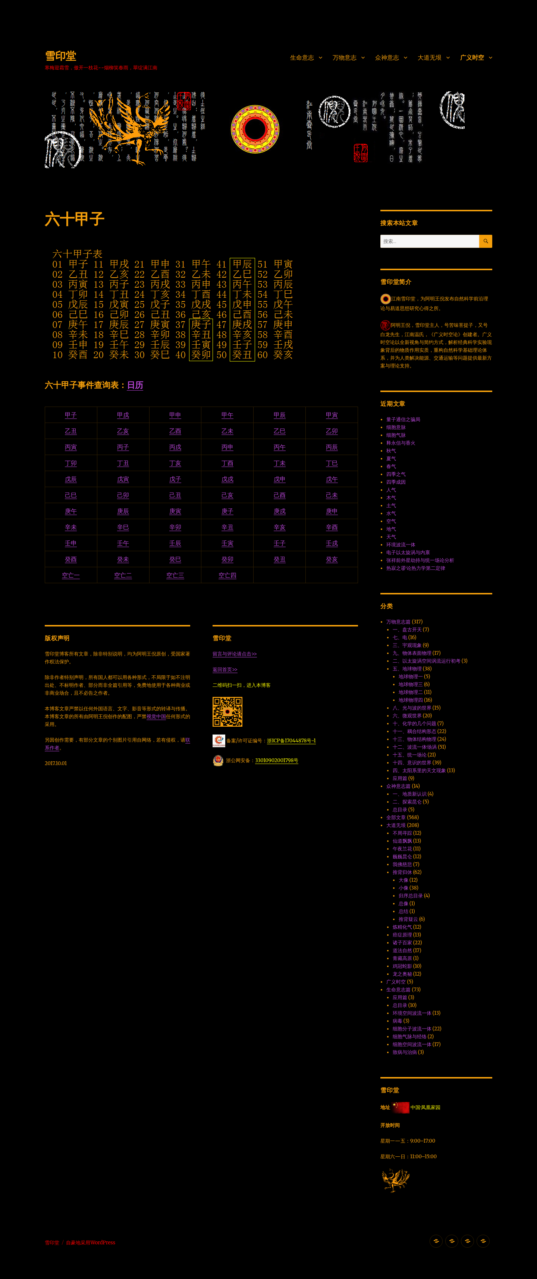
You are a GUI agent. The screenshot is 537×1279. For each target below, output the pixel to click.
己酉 (280, 495)
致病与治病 (405, 1052)
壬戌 (332, 543)
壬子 (280, 543)
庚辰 (123, 511)
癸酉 (71, 559)
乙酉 (175, 431)
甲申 (175, 415)
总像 (403, 903)
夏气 (391, 458)
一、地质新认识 (410, 794)
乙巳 (280, 431)
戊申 (280, 479)
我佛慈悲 (402, 864)
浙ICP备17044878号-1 (291, 741)
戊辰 (71, 479)
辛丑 (227, 527)
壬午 (123, 543)
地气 (391, 529)
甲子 (71, 415)
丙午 (280, 447)
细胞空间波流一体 (412, 1044)
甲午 (227, 415)
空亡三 (175, 575)
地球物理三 (411, 684)
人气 (391, 490)
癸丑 (280, 559)
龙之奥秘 (402, 974)
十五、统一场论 (410, 755)
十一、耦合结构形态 (414, 731)
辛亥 (280, 527)
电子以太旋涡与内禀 (408, 552)
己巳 (71, 495)
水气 (391, 513)
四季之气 (396, 474)
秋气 (391, 451)
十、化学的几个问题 (414, 723)
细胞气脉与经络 (410, 1036)
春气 (391, 466)
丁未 (280, 463)
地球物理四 (411, 700)
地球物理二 (411, 692)
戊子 (175, 479)
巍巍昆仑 (402, 856)
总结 (403, 911)
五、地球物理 (407, 669)
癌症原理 (402, 935)
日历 (135, 385)
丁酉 (227, 463)
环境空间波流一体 (412, 1013)
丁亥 (175, 463)
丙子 (123, 447)
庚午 (71, 511)
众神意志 (387, 57)
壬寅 (227, 543)
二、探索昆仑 (407, 802)
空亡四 (227, 575)
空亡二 (123, 575)
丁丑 (123, 463)
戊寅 (123, 479)
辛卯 (175, 527)
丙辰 (332, 447)
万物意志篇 (398, 622)
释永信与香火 (400, 443)
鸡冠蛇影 (402, 966)
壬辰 (175, 543)
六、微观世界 (407, 716)
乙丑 (71, 431)
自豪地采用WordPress (90, 1242)
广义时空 (472, 57)
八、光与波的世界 (412, 708)
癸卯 (227, 559)
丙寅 (71, 447)
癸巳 (175, 559)
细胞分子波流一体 (412, 1029)
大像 (403, 880)
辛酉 (332, 527)
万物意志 (345, 57)
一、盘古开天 (407, 629)
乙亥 (123, 431)
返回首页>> (225, 669)
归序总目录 (411, 896)
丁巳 (332, 463)
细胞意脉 (396, 427)
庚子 (227, 511)
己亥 (227, 495)
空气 (391, 521)
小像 (403, 888)
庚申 (332, 511)
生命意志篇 (398, 989)
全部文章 (396, 817)
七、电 (400, 637)
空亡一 (71, 575)
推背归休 (402, 872)
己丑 (175, 495)
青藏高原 (402, 958)
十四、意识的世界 (412, 762)
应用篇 (400, 778)
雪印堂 (60, 56)
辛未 (71, 527)
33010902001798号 (276, 760)
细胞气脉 (396, 435)
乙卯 (332, 431)
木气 (391, 498)
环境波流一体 (400, 544)
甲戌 (123, 415)
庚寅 (175, 511)
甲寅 (332, 415)
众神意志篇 (398, 786)
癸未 (123, 559)
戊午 (332, 479)
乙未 (227, 431)
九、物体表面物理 (412, 653)
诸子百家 (402, 942)
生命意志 (302, 57)
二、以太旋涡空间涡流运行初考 (427, 661)
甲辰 (280, 415)
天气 (391, 537)
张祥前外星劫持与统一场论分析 (420, 560)
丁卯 (71, 463)
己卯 (123, 495)
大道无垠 (430, 57)
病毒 (397, 1021)
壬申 (71, 543)
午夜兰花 (402, 849)
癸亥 (332, 559)
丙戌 (175, 447)
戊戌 (227, 479)
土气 (391, 505)
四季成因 (396, 482)
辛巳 (123, 527)
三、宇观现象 (407, 645)
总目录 (400, 809)
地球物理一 (411, 676)
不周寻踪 (402, 833)
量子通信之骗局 (403, 419)
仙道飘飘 (402, 841)
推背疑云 (408, 919)
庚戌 (280, 511)
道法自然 (402, 950)
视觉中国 (156, 716)
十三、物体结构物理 (414, 739)
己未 (332, 495)
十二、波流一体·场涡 (415, 747)
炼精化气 (402, 927)
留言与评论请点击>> (235, 654)
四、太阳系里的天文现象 (419, 770)
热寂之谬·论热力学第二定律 (415, 568)
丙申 (227, 447)
